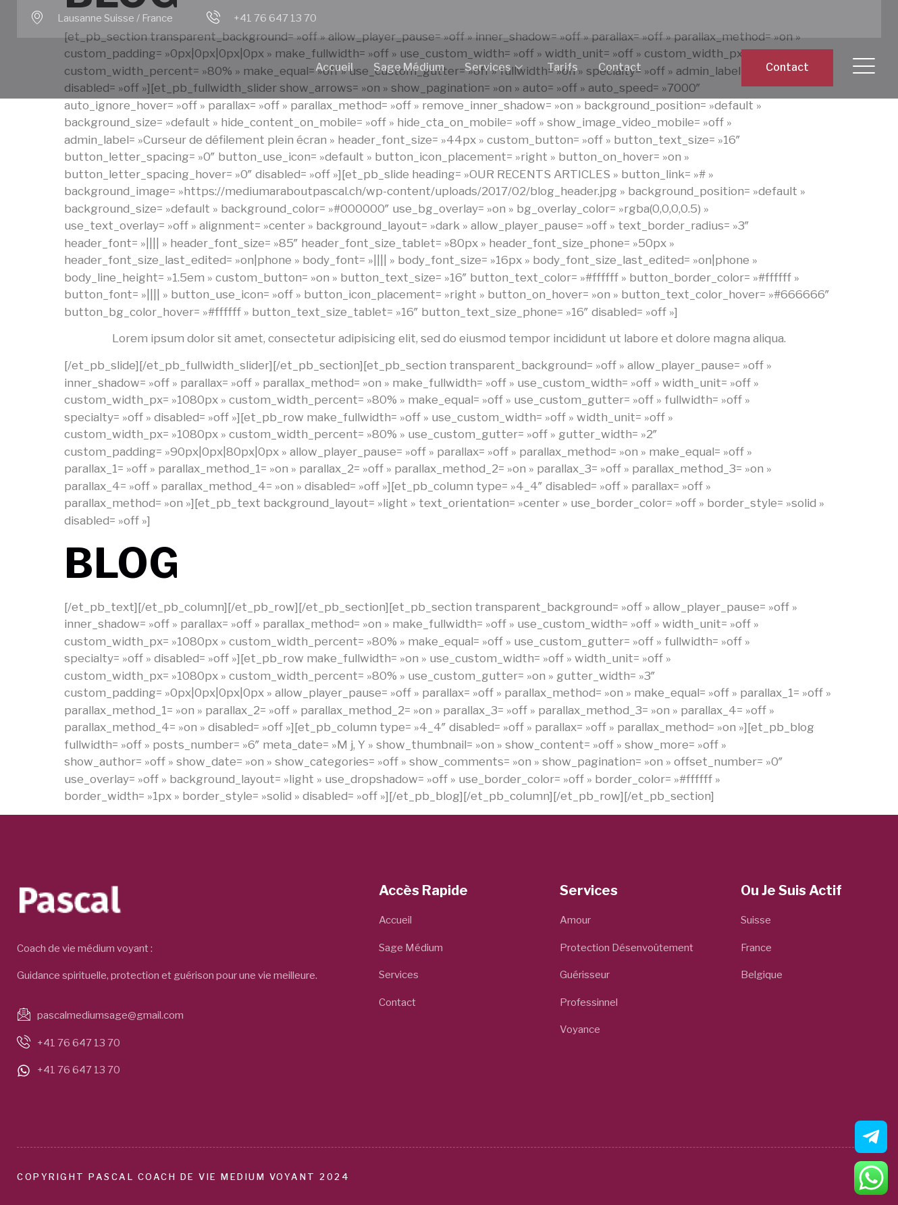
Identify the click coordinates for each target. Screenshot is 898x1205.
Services (494, 68)
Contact (619, 67)
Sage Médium (408, 67)
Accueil (334, 67)
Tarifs (562, 67)
